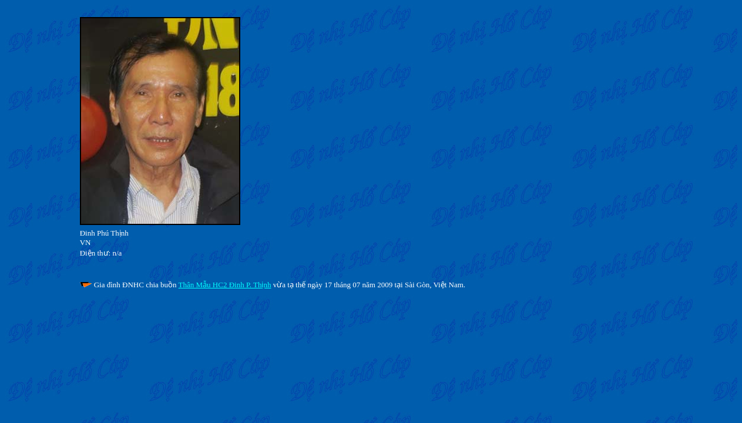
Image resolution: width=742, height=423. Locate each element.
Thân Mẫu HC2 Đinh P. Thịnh (225, 284)
